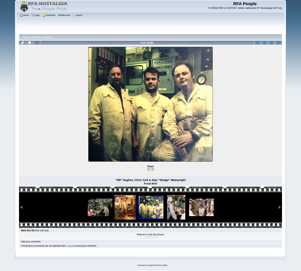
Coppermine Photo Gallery (157, 265)
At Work (47, 37)
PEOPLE (36, 37)
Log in (70, 246)
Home (26, 37)
